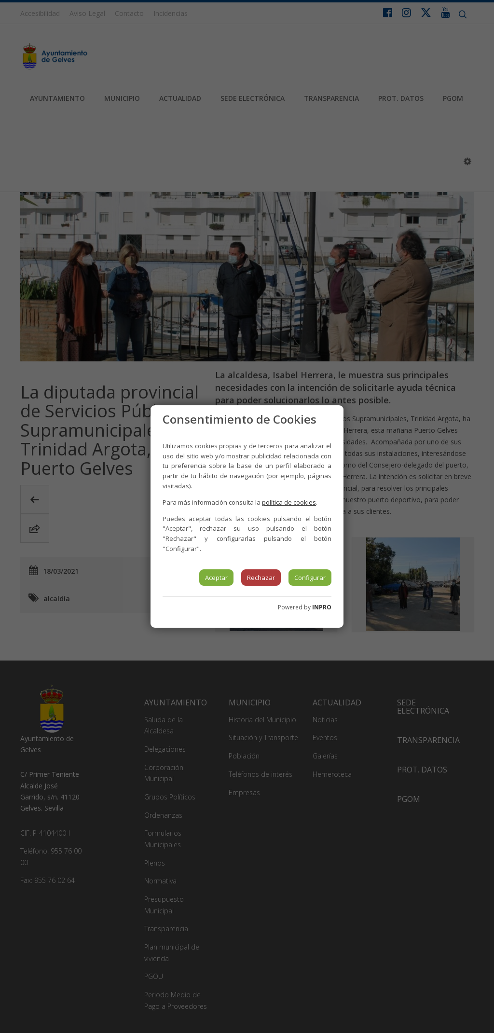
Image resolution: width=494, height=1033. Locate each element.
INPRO (321, 607)
